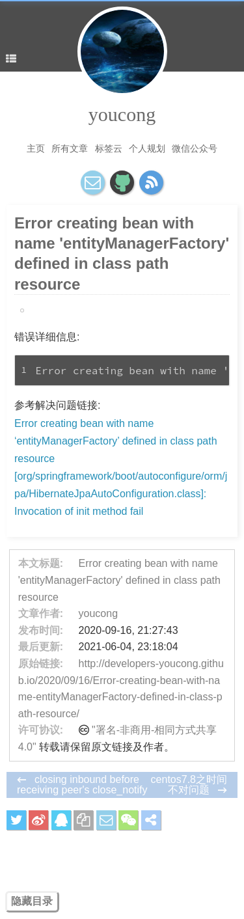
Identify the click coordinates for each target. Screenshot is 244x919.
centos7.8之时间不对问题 (189, 784)
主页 (36, 148)
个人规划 (147, 148)
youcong (122, 114)
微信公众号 (194, 148)
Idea (33, 310)
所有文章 (69, 148)
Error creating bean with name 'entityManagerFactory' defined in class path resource (119, 580)
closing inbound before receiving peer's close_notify (82, 784)
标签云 (108, 148)
